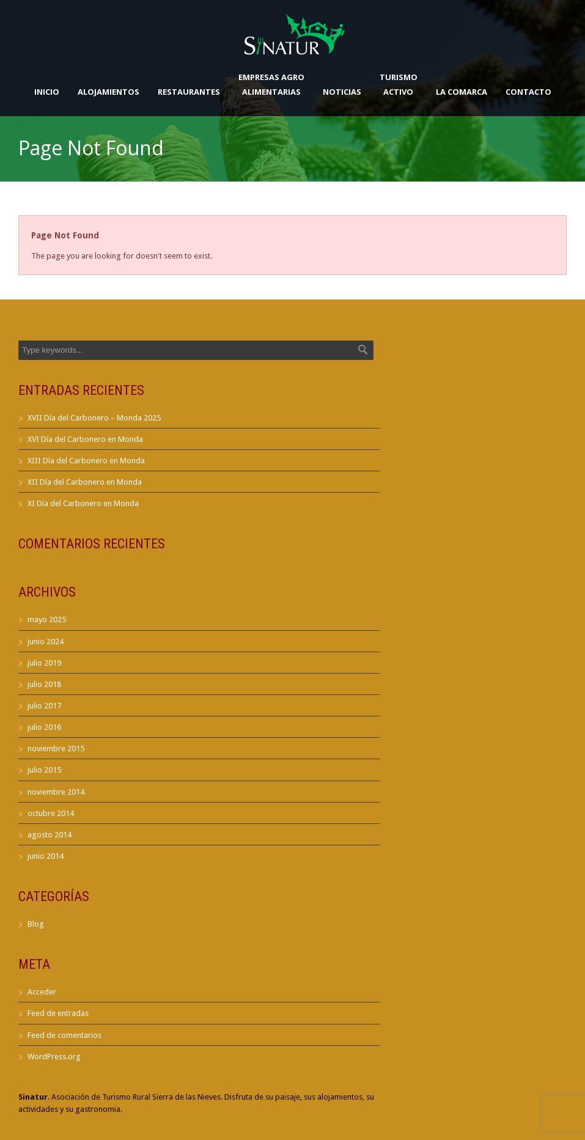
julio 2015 (44, 769)
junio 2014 (46, 856)
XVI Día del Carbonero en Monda (85, 439)
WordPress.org (54, 1056)
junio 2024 (46, 641)
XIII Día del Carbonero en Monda (86, 460)
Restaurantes (189, 91)
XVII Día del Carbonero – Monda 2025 (94, 417)
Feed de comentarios (64, 1035)
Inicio (46, 91)
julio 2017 (44, 705)
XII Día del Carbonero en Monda (85, 482)
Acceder (42, 991)
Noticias (342, 91)
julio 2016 (44, 727)
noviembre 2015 (56, 748)
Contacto (528, 91)
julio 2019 (44, 662)
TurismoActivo (399, 84)
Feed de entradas (58, 1013)
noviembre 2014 (56, 791)
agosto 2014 (50, 834)
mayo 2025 (47, 619)
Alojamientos (108, 91)
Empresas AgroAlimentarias (271, 84)
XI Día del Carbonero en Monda (83, 503)
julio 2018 (44, 684)
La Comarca (461, 91)
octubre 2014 (51, 813)
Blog (36, 924)
